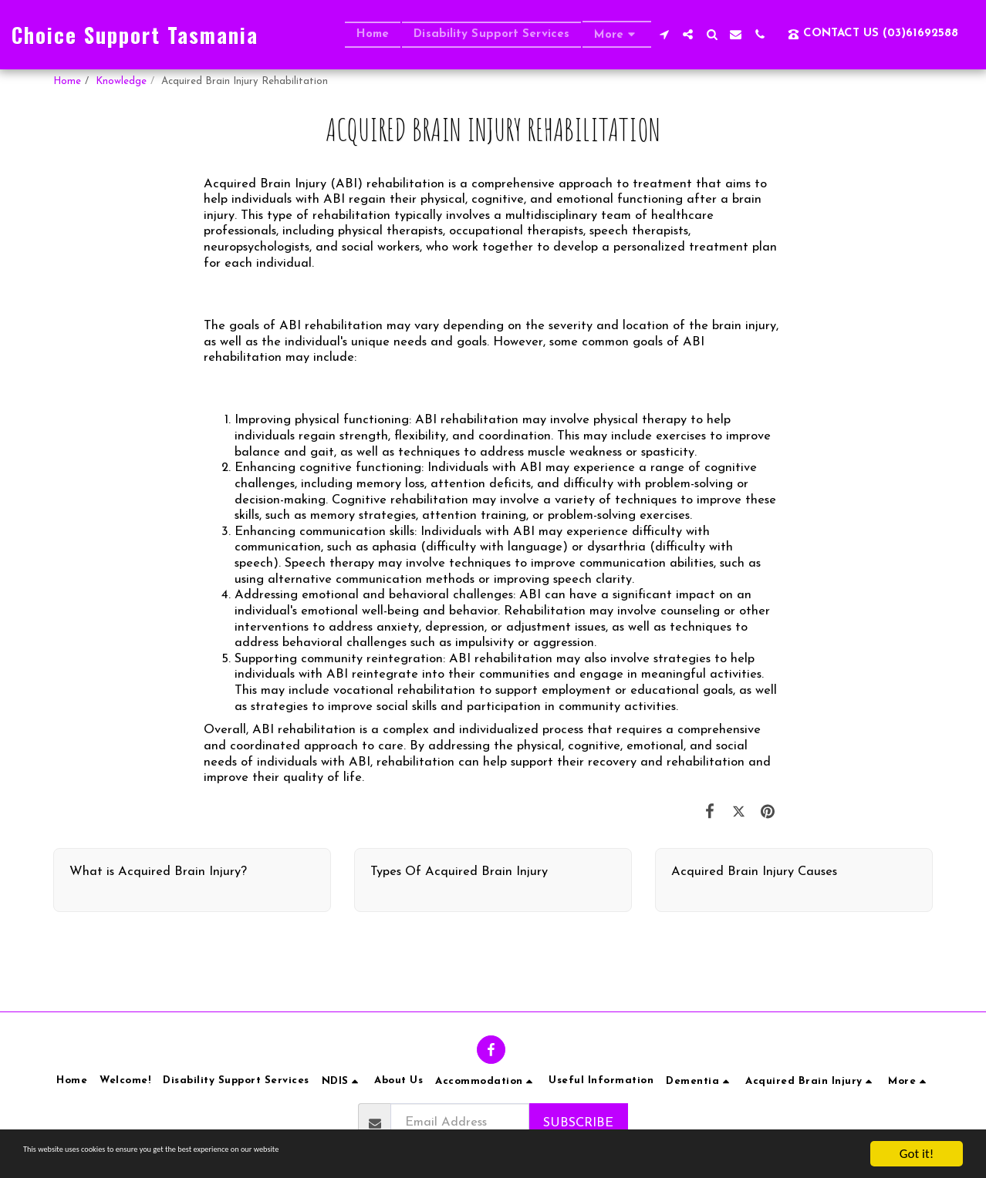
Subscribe (578, 1123)
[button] (664, 34)
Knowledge (121, 81)
